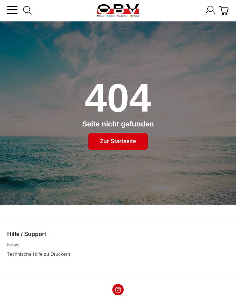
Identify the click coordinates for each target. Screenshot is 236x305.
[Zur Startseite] (118, 11)
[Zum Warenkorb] (223, 10)
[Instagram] (118, 289)
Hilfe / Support (26, 234)
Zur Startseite (117, 142)
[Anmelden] (210, 10)
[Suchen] (27, 10)
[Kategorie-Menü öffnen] (12, 10)
